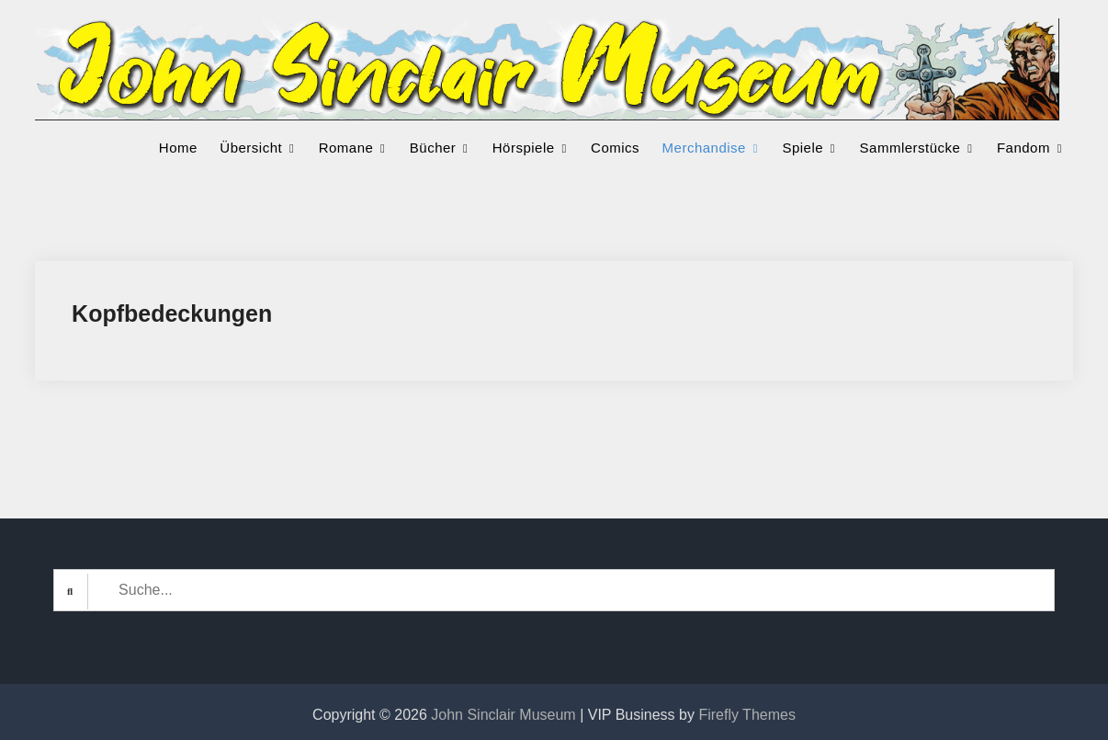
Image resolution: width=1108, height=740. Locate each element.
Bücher (433, 147)
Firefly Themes (747, 715)
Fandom (1023, 147)
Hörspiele (523, 147)
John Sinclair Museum (503, 715)
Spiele (802, 147)
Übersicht (251, 147)
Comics (615, 147)
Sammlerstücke (910, 147)
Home (178, 147)
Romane (346, 147)
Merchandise (704, 147)
